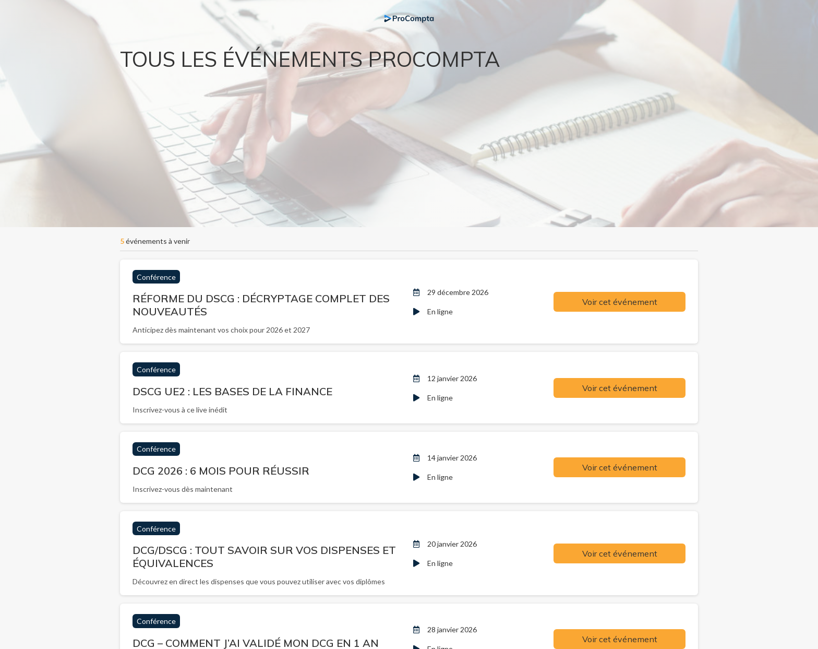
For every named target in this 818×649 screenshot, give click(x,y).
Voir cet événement (619, 302)
